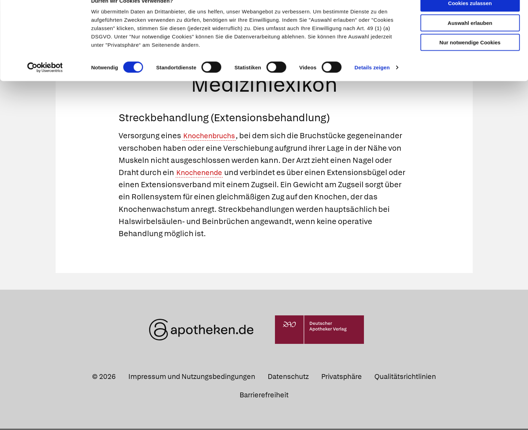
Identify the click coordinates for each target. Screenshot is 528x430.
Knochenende (202, 173)
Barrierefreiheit (264, 395)
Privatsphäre (341, 377)
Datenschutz (288, 377)
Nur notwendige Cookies (470, 56)
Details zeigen (372, 81)
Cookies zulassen (470, 17)
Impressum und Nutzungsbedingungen (191, 377)
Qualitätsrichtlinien (405, 377)
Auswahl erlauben (470, 37)
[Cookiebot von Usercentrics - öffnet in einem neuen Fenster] (45, 81)
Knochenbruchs (212, 137)
